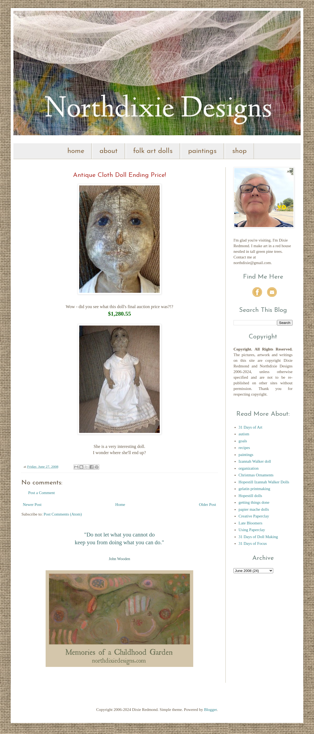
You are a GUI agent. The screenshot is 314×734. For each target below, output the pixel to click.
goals (243, 441)
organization (249, 468)
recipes (244, 447)
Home (120, 504)
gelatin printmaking (254, 489)
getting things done (254, 502)
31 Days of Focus (253, 543)
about (109, 151)
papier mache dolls (254, 509)
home (75, 151)
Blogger (210, 709)
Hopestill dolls (250, 496)
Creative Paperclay (254, 516)
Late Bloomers (250, 523)
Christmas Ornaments (256, 475)
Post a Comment (41, 493)
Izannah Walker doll (255, 461)
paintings (202, 151)
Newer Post (32, 504)
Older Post (207, 504)
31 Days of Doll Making (258, 537)
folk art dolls (153, 151)
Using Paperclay (252, 530)
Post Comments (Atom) (63, 514)
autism (244, 434)
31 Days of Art (250, 427)
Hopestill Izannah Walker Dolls (264, 482)
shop (239, 151)
